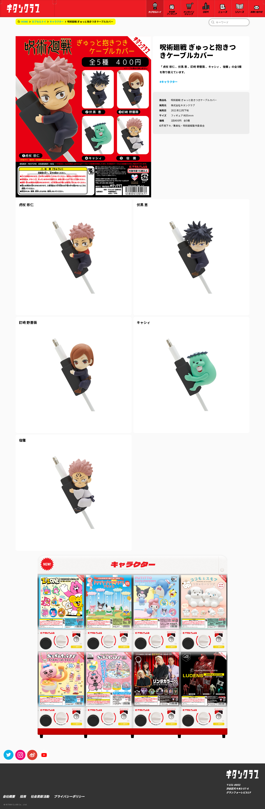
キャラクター (57, 21)
